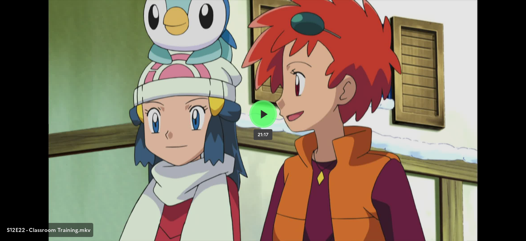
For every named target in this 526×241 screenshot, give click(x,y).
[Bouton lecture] (263, 114)
